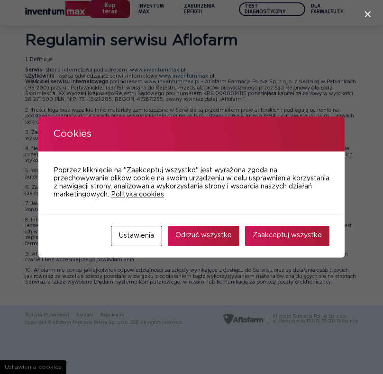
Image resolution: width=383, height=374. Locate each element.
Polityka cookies (137, 194)
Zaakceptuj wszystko (287, 235)
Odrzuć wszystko (203, 235)
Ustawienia (136, 235)
